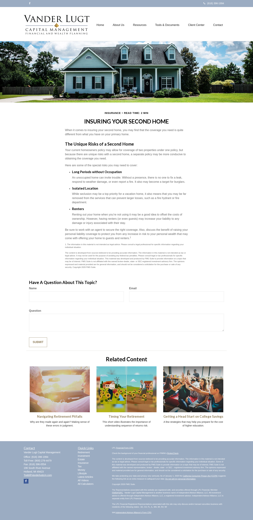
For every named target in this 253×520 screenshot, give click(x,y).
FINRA (115, 493)
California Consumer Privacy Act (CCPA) (200, 476)
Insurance (83, 462)
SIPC (120, 493)
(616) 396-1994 (213, 3)
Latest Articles (85, 476)
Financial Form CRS (124, 448)
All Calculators (85, 484)
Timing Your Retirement (126, 416)
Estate (81, 459)
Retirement (84, 452)
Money (81, 469)
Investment (84, 455)
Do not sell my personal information (180, 479)
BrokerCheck (173, 453)
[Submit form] (38, 342)
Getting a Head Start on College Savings (193, 416)
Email (133, 288)
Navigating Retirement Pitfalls (59, 416)
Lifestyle (82, 473)
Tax (80, 466)
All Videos (83, 480)
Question (35, 310)
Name (33, 288)
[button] (118, 24)
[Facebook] (29, 3)
